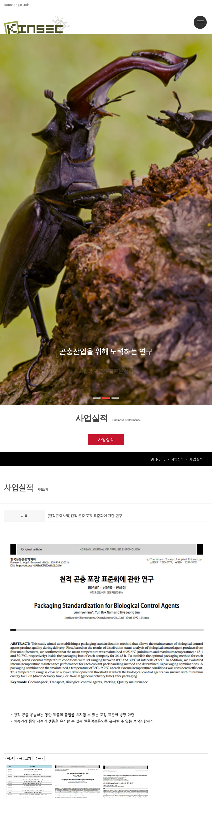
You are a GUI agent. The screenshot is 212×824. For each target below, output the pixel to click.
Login (18, 4)
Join (26, 4)
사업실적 (106, 439)
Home (8, 4)
